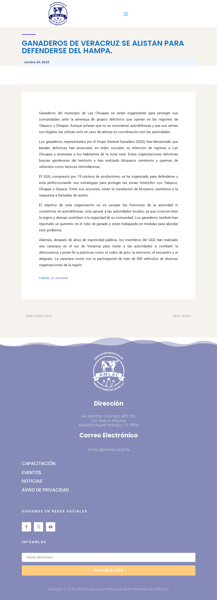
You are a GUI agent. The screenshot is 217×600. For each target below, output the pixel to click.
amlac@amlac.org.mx (109, 449)
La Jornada (59, 278)
